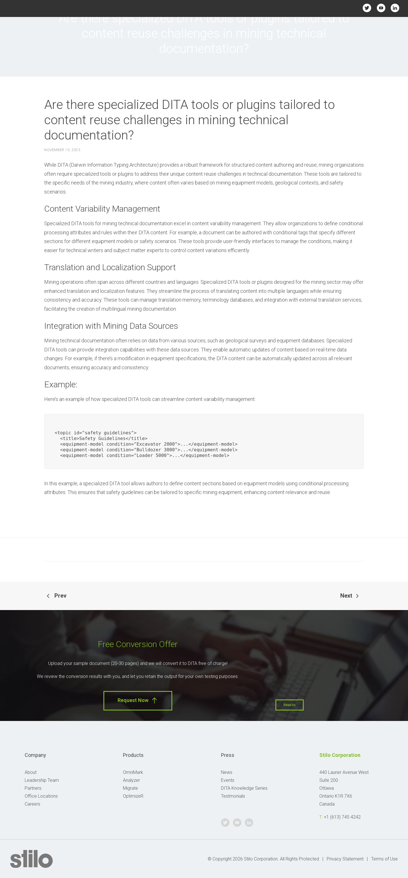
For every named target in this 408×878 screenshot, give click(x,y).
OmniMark (133, 772)
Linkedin (395, 8)
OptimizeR (133, 796)
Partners (33, 788)
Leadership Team (42, 780)
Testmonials (233, 796)
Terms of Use (384, 859)
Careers (32, 804)
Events (227, 780)
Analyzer (131, 780)
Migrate (130, 788)
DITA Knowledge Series (244, 788)
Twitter (367, 8)
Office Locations (41, 796)
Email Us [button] (290, 705)
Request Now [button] (138, 700)
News (226, 772)
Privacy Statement (345, 859)
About (31, 772)
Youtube (381, 8)
